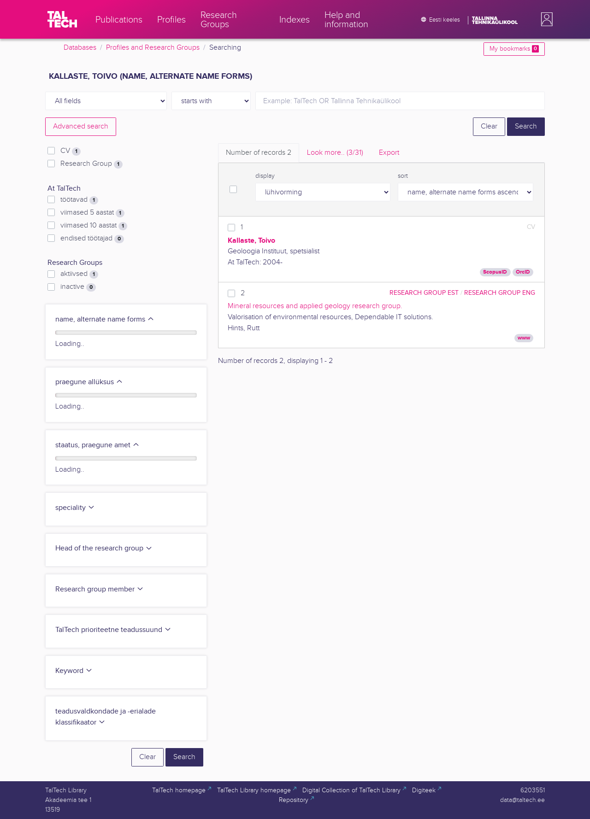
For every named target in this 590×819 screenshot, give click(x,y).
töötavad (79, 200)
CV (70, 151)
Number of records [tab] (258, 152)
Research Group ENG (499, 293)
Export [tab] (389, 152)
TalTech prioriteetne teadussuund (113, 630)
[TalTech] (62, 19)
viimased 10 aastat (93, 225)
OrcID (523, 272)
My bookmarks (514, 49)
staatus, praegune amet (97, 445)
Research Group (91, 164)
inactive (78, 287)
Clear (489, 126)
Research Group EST (424, 293)
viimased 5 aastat (92, 212)
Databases (80, 47)
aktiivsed (79, 274)
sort (403, 176)
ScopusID (495, 272)
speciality (75, 507)
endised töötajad (92, 238)
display (265, 176)
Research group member (99, 589)
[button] (544, 19)
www (524, 337)
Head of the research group (104, 548)
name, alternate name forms (104, 319)
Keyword (74, 671)
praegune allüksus (89, 382)
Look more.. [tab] (335, 152)
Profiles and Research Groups (153, 47)
